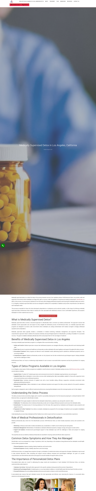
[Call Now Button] (3, 245)
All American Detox (75, 369)
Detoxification (79, 299)
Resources (69, 1)
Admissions (63, 1)
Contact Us (76, 1)
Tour (57, 1)
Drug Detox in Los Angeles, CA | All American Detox (31, 1)
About (46, 1)
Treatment (52, 1)
